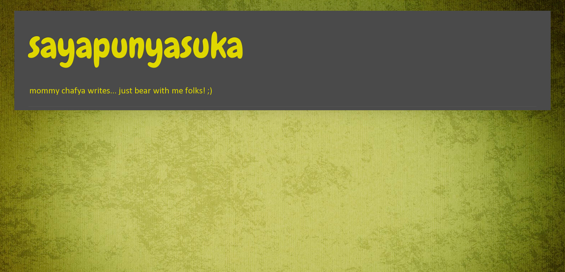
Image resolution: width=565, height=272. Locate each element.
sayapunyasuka (136, 45)
